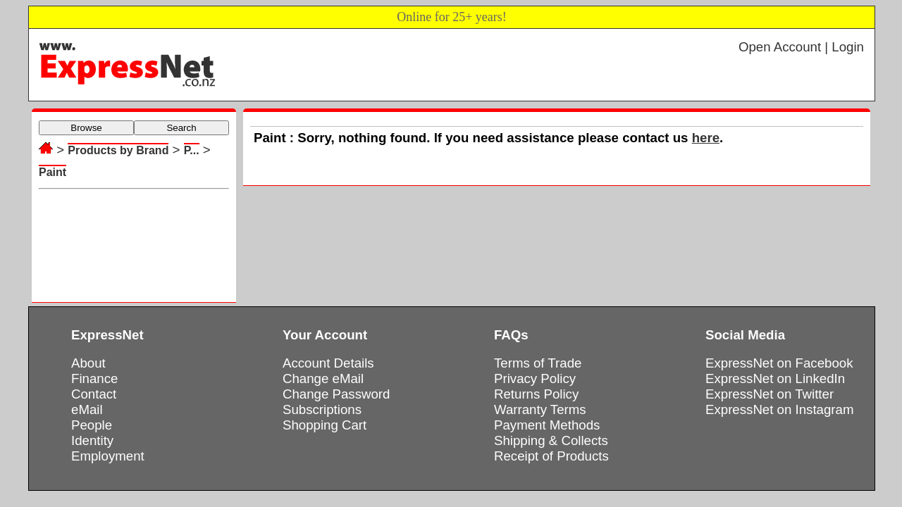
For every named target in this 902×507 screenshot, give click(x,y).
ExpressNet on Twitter (769, 394)
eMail (87, 409)
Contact (93, 394)
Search (181, 128)
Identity (92, 440)
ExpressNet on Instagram (779, 409)
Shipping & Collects (551, 440)
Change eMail (323, 378)
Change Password (336, 394)
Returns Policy (536, 394)
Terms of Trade (537, 363)
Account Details (328, 363)
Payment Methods (547, 425)
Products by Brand (118, 150)
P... (191, 150)
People (91, 425)
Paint (52, 172)
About (88, 363)
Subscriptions (322, 409)
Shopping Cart (324, 425)
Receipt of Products (551, 456)
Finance (94, 378)
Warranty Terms (540, 409)
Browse (85, 128)
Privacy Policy (535, 378)
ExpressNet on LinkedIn (775, 378)
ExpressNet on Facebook (779, 363)
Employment (107, 456)
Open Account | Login (801, 46)
